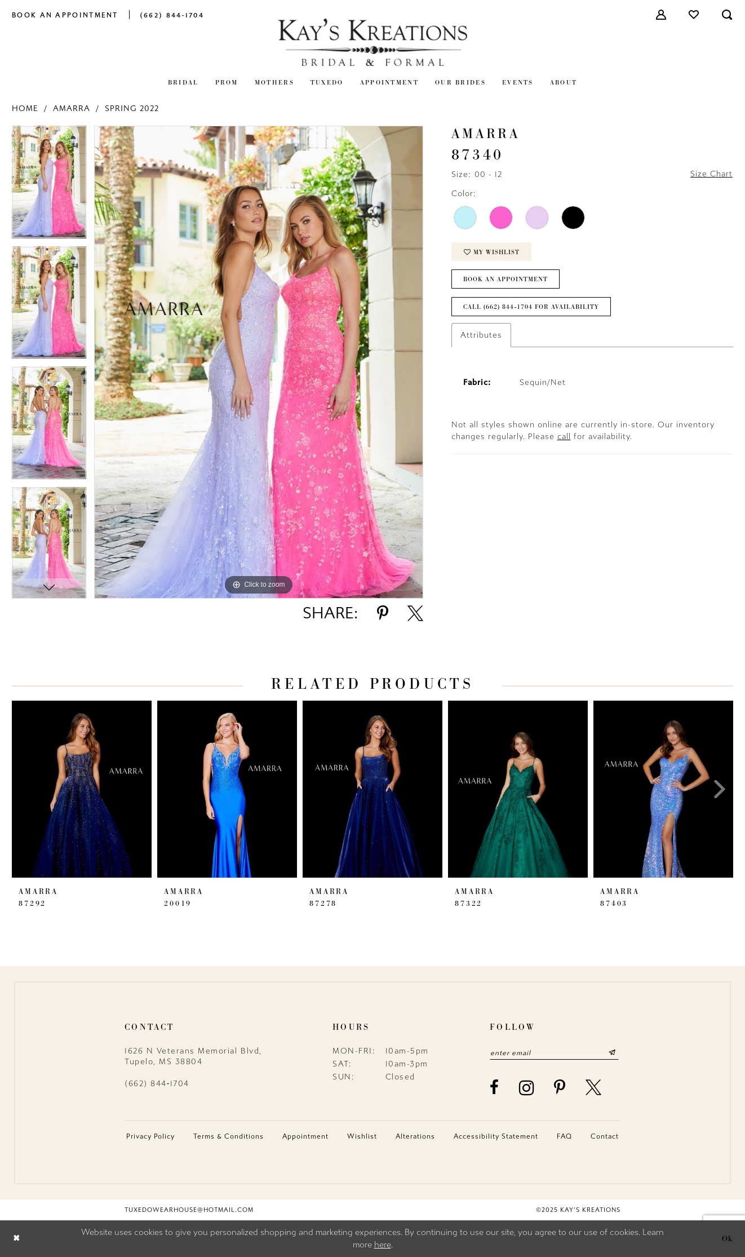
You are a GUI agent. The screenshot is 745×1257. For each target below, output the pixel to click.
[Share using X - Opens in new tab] (415, 613)
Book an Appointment (506, 280)
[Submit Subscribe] (612, 1053)
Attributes (481, 335)
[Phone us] (172, 14)
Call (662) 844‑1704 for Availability (532, 307)
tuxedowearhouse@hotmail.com (189, 1210)
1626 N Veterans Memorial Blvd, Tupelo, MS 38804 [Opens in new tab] (193, 1056)
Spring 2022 (132, 108)
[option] (49, 186)
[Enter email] (554, 1053)
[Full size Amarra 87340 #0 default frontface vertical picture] (259, 362)
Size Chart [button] (711, 174)
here (382, 1245)
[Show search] (727, 14)
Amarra (71, 108)
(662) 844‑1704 (157, 1083)
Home (25, 108)
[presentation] (82, 789)
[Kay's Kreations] (372, 42)
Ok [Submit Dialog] (727, 1238)
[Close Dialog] (16, 1239)
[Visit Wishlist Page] (694, 14)
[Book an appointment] (65, 14)
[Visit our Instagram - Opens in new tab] (527, 1087)
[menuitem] (65, 14)
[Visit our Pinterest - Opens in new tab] (560, 1088)
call (564, 437)
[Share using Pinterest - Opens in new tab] (382, 613)
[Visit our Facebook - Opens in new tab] (495, 1088)
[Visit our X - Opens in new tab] (594, 1088)
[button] (661, 14)
